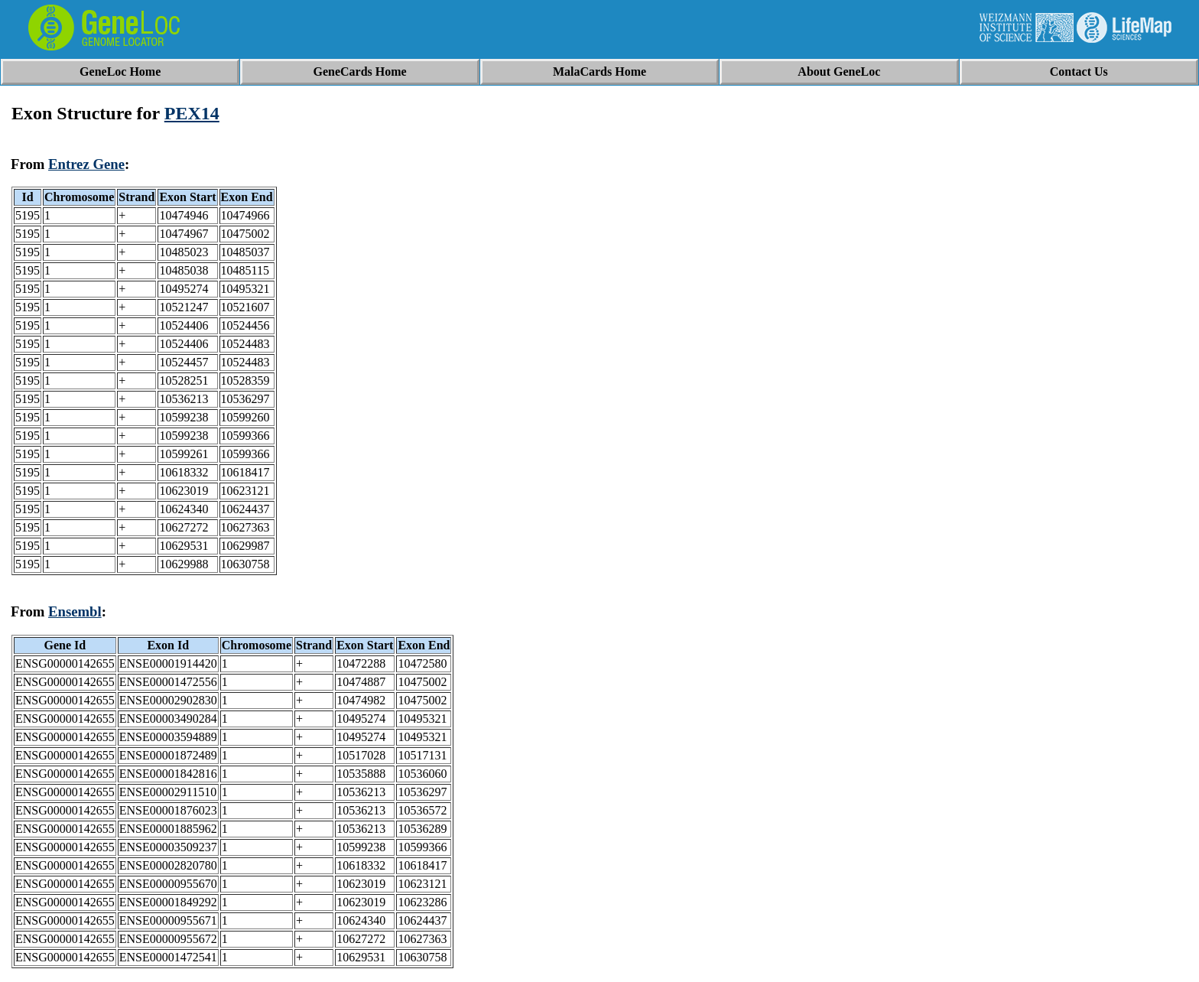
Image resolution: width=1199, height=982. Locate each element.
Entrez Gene (86, 164)
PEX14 (191, 113)
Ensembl (75, 611)
